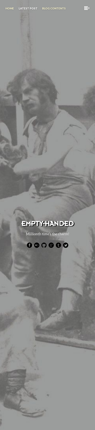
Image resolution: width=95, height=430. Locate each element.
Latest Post (28, 8)
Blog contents (54, 8)
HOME (9, 8)
